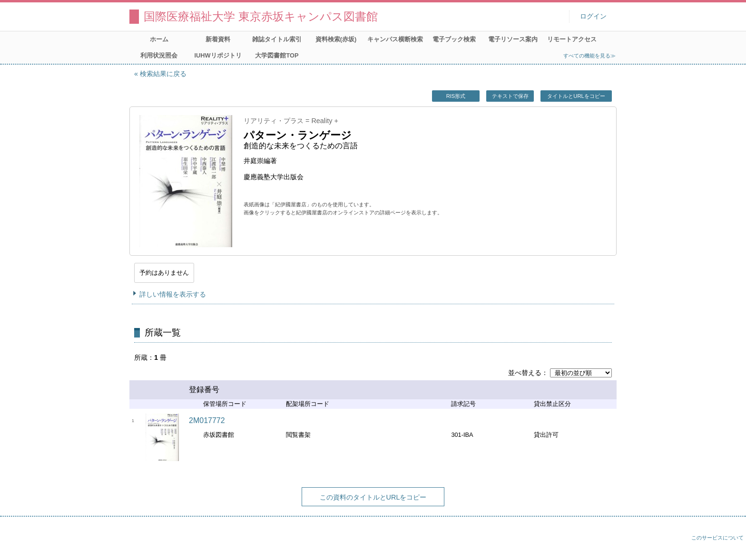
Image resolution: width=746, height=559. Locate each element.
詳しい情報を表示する (172, 294)
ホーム (159, 39)
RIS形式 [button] (456, 96)
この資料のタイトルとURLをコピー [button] (373, 497)
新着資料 (218, 39)
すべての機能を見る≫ (589, 55)
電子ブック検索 (454, 39)
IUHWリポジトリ (217, 55)
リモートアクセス (572, 39)
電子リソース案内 (513, 39)
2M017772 (207, 420)
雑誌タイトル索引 (277, 39)
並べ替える (524, 372)
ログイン (593, 16)
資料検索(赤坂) (336, 39)
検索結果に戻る (163, 73)
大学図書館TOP (276, 55)
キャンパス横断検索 (395, 39)
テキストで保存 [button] (510, 96)
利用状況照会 (158, 55)
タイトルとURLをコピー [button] (576, 96)
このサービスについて (717, 537)
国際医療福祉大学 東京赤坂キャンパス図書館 (261, 16)
